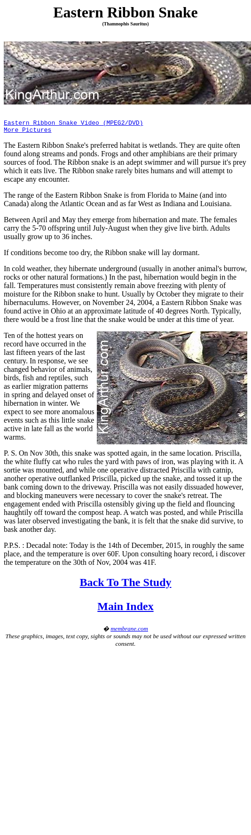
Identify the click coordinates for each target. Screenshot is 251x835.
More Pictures (27, 132)
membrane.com (129, 631)
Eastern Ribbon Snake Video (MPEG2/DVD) (73, 124)
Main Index (125, 609)
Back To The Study (126, 585)
